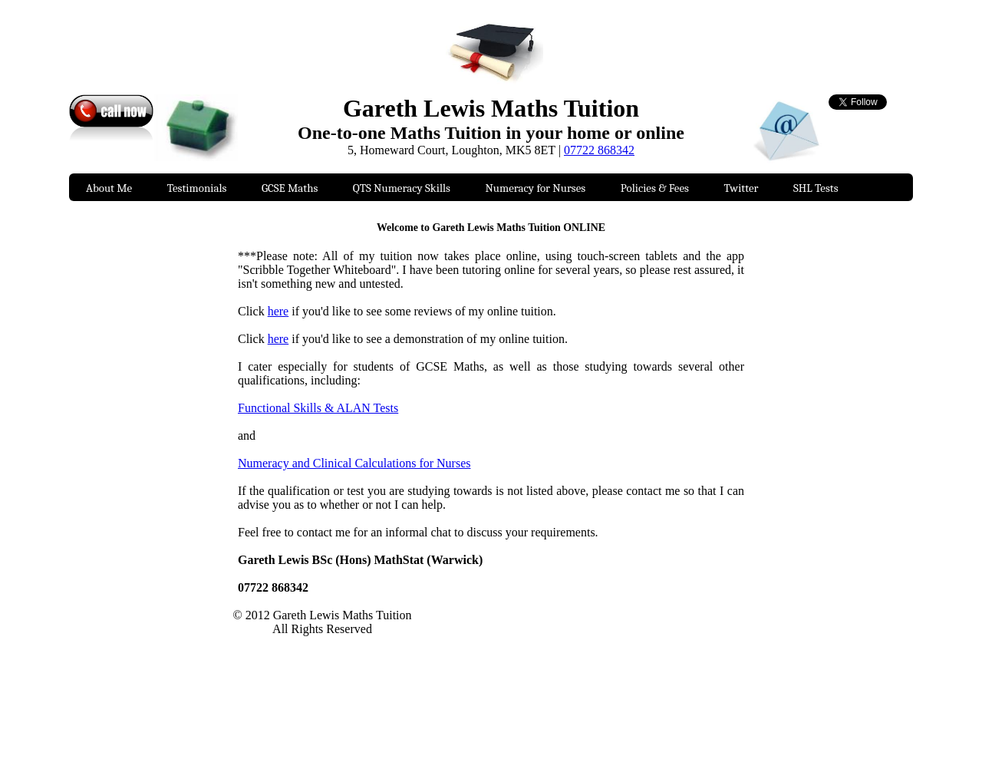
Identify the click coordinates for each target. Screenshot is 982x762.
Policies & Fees (655, 188)
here (278, 311)
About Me (109, 188)
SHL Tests (816, 188)
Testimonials (197, 188)
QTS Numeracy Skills (401, 188)
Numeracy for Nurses (535, 188)
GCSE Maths (290, 188)
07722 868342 (599, 150)
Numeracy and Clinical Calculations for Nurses (354, 463)
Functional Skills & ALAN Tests (318, 407)
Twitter (740, 188)
